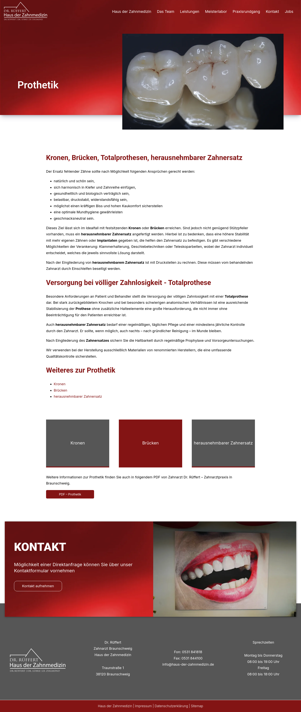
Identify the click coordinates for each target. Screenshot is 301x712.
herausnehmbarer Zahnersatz (78, 396)
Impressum (143, 706)
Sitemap (197, 706)
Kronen (59, 384)
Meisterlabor (216, 11)
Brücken (60, 390)
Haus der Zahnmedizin (131, 11)
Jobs (289, 11)
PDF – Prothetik (70, 494)
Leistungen (189, 11)
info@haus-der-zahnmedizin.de (188, 664)
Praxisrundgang (246, 11)
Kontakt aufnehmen (38, 586)
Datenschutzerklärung (171, 706)
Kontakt (272, 11)
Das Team (165, 11)
